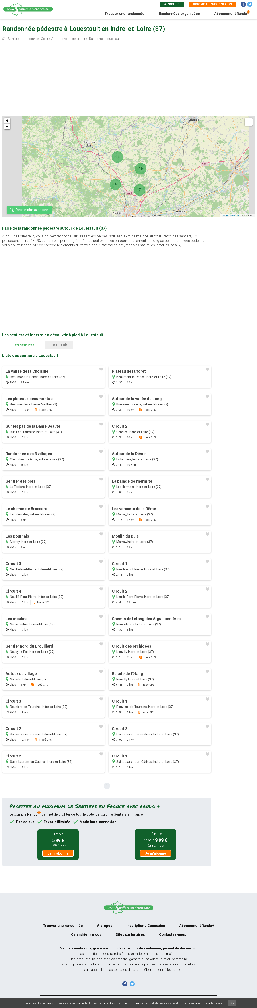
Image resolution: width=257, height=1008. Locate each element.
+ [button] (7, 120)
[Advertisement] (128, 79)
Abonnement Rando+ (196, 926)
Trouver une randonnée (124, 14)
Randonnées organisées (179, 14)
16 (141, 168)
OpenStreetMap (231, 215)
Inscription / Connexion (146, 926)
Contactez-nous (172, 934)
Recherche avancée (32, 210)
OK (232, 1003)
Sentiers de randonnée (23, 39)
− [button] (7, 126)
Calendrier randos (86, 934)
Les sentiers (23, 345)
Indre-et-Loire (78, 39)
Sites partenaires (130, 934)
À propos (172, 4)
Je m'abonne (58, 853)
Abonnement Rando (230, 14)
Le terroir (59, 345)
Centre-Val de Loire (54, 39)
